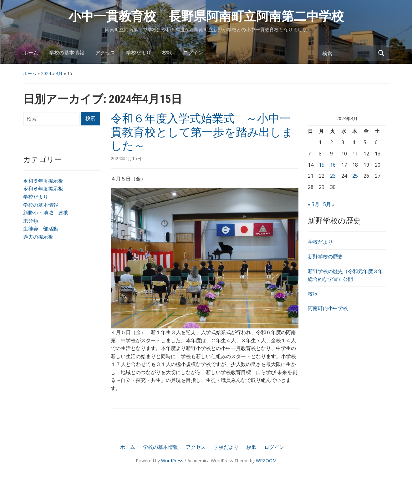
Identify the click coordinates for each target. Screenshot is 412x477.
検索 (381, 53)
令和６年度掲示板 (43, 188)
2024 (46, 73)
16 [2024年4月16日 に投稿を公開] (333, 164)
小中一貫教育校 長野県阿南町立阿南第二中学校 (206, 16)
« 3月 (313, 204)
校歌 (167, 53)
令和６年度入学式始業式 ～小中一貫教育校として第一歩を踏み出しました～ (202, 132)
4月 (59, 73)
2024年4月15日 (126, 158)
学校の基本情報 (66, 53)
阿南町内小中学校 (328, 308)
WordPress (172, 461)
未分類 (30, 220)
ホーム (30, 53)
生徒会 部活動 (40, 228)
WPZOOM (266, 461)
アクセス (105, 53)
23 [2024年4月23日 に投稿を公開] (333, 175)
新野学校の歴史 (325, 256)
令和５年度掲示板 (43, 180)
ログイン (193, 53)
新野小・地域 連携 (45, 212)
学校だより (138, 53)
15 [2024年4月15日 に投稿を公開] (321, 164)
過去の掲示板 (38, 236)
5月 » (329, 204)
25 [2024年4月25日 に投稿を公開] (355, 175)
